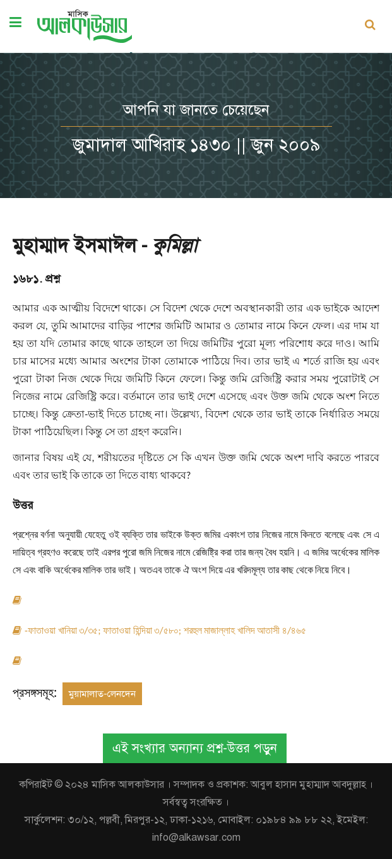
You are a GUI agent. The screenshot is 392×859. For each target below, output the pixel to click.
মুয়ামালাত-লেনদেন (102, 693)
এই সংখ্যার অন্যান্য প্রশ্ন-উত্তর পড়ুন (194, 748)
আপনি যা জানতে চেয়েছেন (196, 109)
